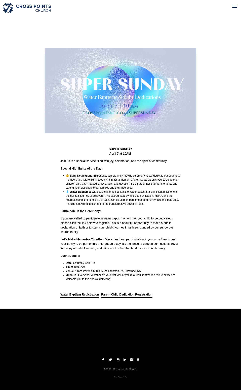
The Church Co (120, 377)
